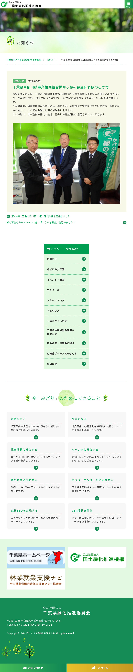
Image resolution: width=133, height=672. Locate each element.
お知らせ (52, 259)
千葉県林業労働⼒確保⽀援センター (60, 332)
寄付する (103, 667)
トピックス (53, 310)
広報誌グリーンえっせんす (62, 353)
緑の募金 (52, 363)
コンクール (53, 290)
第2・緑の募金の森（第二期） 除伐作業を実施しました (40, 216)
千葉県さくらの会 (57, 321)
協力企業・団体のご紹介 (60, 343)
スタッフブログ (55, 300)
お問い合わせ (35, 667)
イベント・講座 (55, 279)
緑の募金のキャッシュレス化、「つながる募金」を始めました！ (41, 222)
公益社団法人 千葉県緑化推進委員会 (66, 4)
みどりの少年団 (55, 269)
